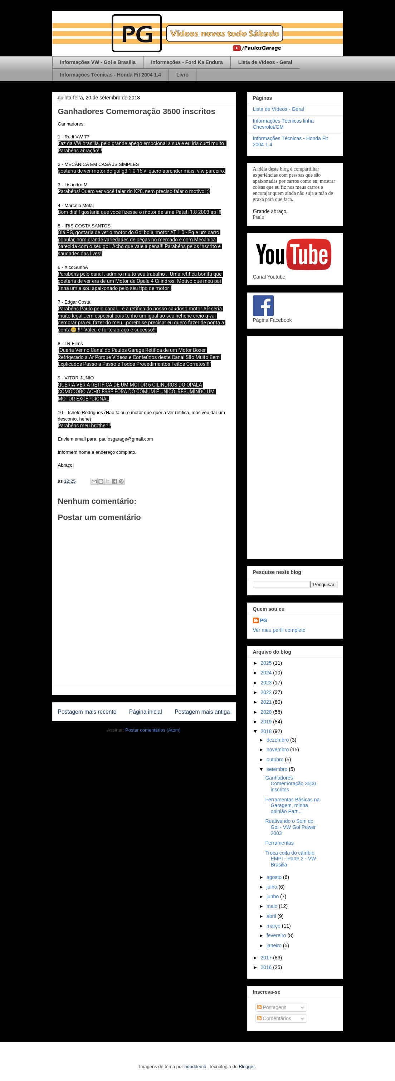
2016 (266, 967)
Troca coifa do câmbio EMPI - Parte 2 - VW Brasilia (290, 859)
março (274, 926)
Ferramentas (279, 843)
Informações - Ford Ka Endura (187, 62)
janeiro (275, 945)
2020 (266, 712)
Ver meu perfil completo (279, 630)
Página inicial (145, 712)
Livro (182, 75)
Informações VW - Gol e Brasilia (98, 62)
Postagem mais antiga (202, 712)
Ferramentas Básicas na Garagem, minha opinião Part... (292, 806)
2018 (266, 731)
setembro (278, 769)
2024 (266, 672)
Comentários (274, 1018)
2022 (266, 692)
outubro (276, 759)
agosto (275, 877)
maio (273, 906)
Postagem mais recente (87, 712)
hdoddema (195, 1066)
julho (272, 887)
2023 (266, 683)
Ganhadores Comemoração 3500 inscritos (290, 784)
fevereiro (277, 935)
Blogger (247, 1066)
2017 (266, 957)
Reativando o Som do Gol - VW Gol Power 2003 (290, 827)
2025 (266, 663)
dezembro (278, 740)
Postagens (272, 1007)
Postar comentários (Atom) (153, 730)
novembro (278, 749)
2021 (266, 702)
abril (272, 916)
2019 (266, 721)
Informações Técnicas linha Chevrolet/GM (283, 124)
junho (273, 896)
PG (263, 620)
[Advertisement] (295, 446)
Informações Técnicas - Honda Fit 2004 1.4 (110, 75)
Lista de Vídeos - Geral (265, 62)
